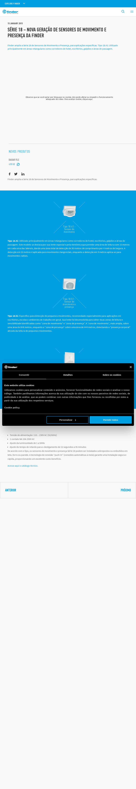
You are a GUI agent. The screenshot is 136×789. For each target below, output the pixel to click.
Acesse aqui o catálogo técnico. (23, 468)
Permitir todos (110, 420)
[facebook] (9, 177)
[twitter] (16, 177)
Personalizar (67, 420)
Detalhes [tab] (68, 375)
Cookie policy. (12, 407)
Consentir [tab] (24, 375)
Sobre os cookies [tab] (112, 375)
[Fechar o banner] (131, 367)
